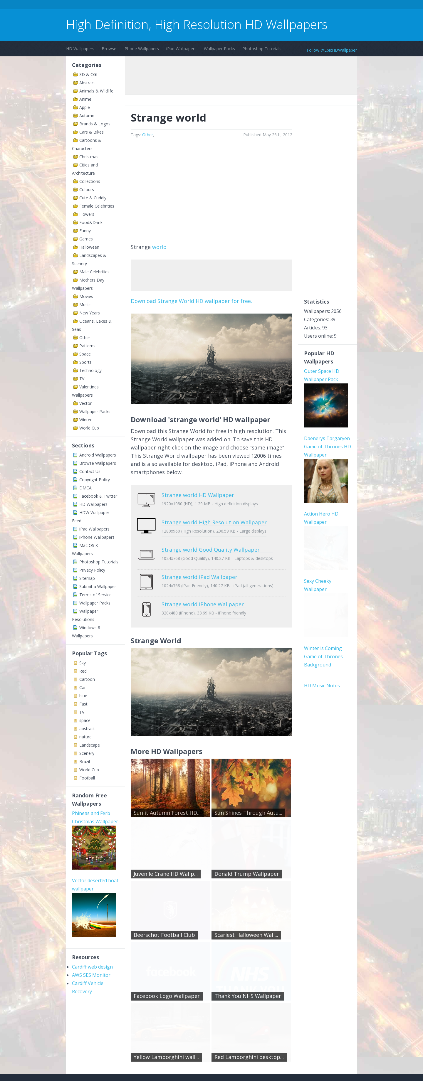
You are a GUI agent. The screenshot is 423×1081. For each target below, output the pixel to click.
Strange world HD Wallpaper (198, 495)
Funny (85, 230)
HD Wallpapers (80, 48)
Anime (85, 99)
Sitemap (87, 578)
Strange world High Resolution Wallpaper (214, 517)
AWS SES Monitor (91, 975)
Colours (86, 189)
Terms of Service (95, 594)
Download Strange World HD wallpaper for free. (191, 300)
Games (86, 239)
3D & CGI (88, 74)
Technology (90, 370)
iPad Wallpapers (181, 48)
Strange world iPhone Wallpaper (203, 586)
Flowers (86, 214)
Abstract (87, 82)
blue (83, 695)
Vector (85, 403)
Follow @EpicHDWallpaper (332, 50)
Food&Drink (91, 222)
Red (83, 671)
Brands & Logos (94, 124)
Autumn (86, 115)
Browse (109, 48)
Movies (86, 296)
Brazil (84, 761)
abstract (87, 728)
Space (85, 354)
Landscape (89, 745)
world (159, 246)
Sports (85, 362)
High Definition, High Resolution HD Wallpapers (197, 24)
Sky (82, 663)
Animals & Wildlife (96, 91)
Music (84, 304)
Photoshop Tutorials (261, 48)
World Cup (89, 428)
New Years (89, 313)
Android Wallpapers (97, 455)
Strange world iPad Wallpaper (199, 563)
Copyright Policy (94, 479)
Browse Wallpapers (97, 463)
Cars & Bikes (91, 132)
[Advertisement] (173, 5)
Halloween (89, 247)
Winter (85, 419)
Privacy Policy (92, 570)
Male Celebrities (94, 272)
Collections (89, 181)
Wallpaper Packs (219, 48)
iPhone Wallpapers (141, 48)
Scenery (86, 753)
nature (85, 737)
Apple (84, 107)
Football (87, 778)
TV (81, 378)
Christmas (88, 156)
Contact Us (89, 471)
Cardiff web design (92, 967)
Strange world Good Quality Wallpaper (211, 540)
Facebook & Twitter (98, 496)
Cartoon (87, 679)
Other (84, 337)
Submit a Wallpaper (97, 586)
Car (82, 687)
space (84, 720)
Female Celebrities (96, 206)
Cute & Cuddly (92, 198)
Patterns (87, 345)
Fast (83, 704)
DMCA (85, 488)
